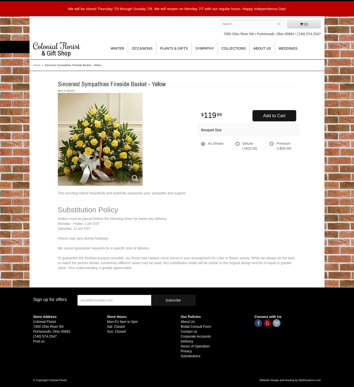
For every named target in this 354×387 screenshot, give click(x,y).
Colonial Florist (66, 49)
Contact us (189, 331)
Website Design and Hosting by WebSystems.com (290, 380)
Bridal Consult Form (196, 327)
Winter (117, 48)
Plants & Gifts (174, 48)
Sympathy (204, 48)
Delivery (187, 341)
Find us (38, 341)
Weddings (288, 48)
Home (37, 65)
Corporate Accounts (196, 336)
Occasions (142, 48)
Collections (233, 48)
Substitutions (190, 356)
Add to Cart (274, 115)
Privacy (186, 351)
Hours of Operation (195, 346)
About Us (262, 48)
